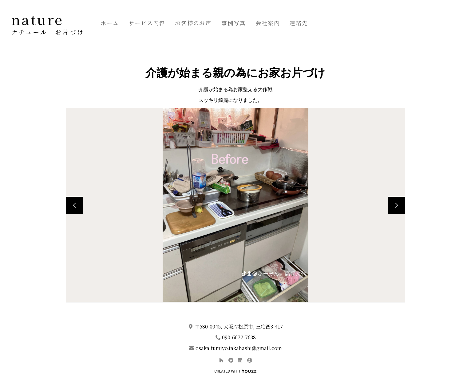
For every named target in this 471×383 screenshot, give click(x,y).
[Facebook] (231, 360)
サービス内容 (147, 23)
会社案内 (267, 23)
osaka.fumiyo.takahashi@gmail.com (239, 348)
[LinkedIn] (240, 360)
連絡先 (299, 23)
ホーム (110, 23)
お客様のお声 (193, 23)
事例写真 (233, 23)
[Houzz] (221, 360)
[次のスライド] (396, 205)
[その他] (249, 360)
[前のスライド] (74, 205)
